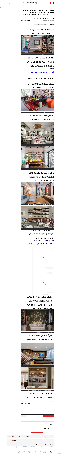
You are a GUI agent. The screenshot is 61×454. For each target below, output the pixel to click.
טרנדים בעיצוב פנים (37, 24)
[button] (37, 423)
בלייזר (24, 452)
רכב (35, 452)
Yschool (19, 452)
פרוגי (19, 451)
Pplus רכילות (44, 452)
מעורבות (29, 452)
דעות (40, 452)
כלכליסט (24, 451)
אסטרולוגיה (29, 451)
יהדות (40, 451)
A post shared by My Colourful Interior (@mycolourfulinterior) (43, 294)
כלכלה (51, 451)
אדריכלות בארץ (37, 6)
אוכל (35, 451)
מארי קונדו (45, 24)
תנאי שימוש (51, 444)
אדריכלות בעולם (31, 6)
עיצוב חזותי (21, 6)
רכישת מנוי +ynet (38, 444)
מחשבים (45, 451)
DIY (17, 6)
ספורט (51, 452)
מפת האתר (51, 445)
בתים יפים (42, 6)
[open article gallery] (37, 44)
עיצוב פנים (25, 6)
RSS (45, 444)
